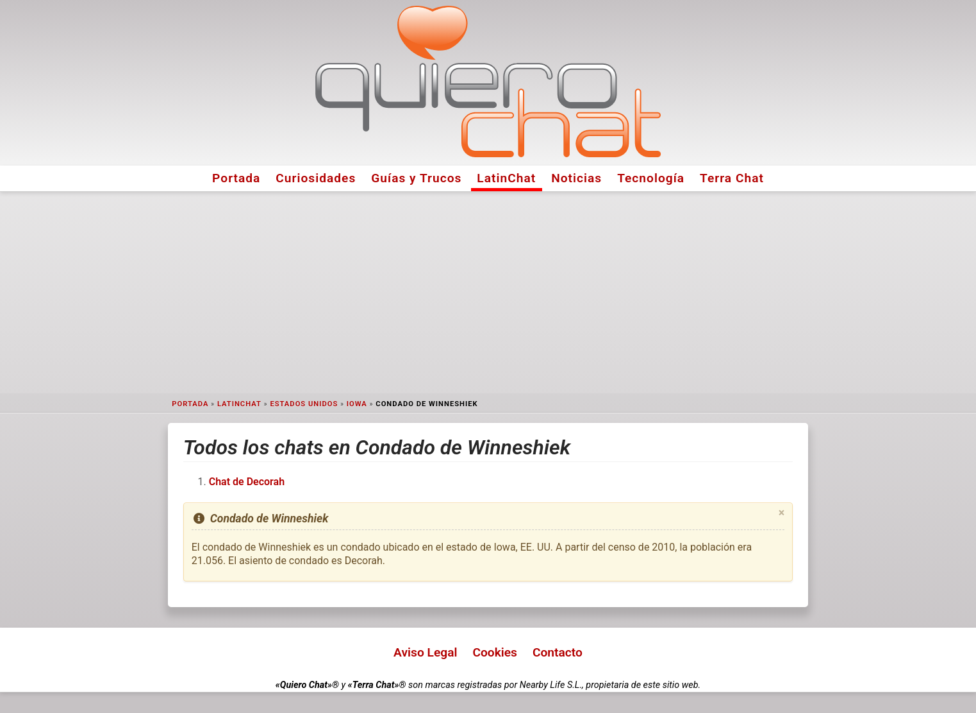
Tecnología (650, 178)
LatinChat (506, 178)
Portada (236, 178)
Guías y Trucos (416, 178)
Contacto (558, 652)
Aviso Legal (425, 652)
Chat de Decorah (247, 482)
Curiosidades (316, 178)
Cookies (494, 652)
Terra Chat (732, 178)
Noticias (576, 178)
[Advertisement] (488, 292)
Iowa (357, 404)
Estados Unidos (304, 404)
